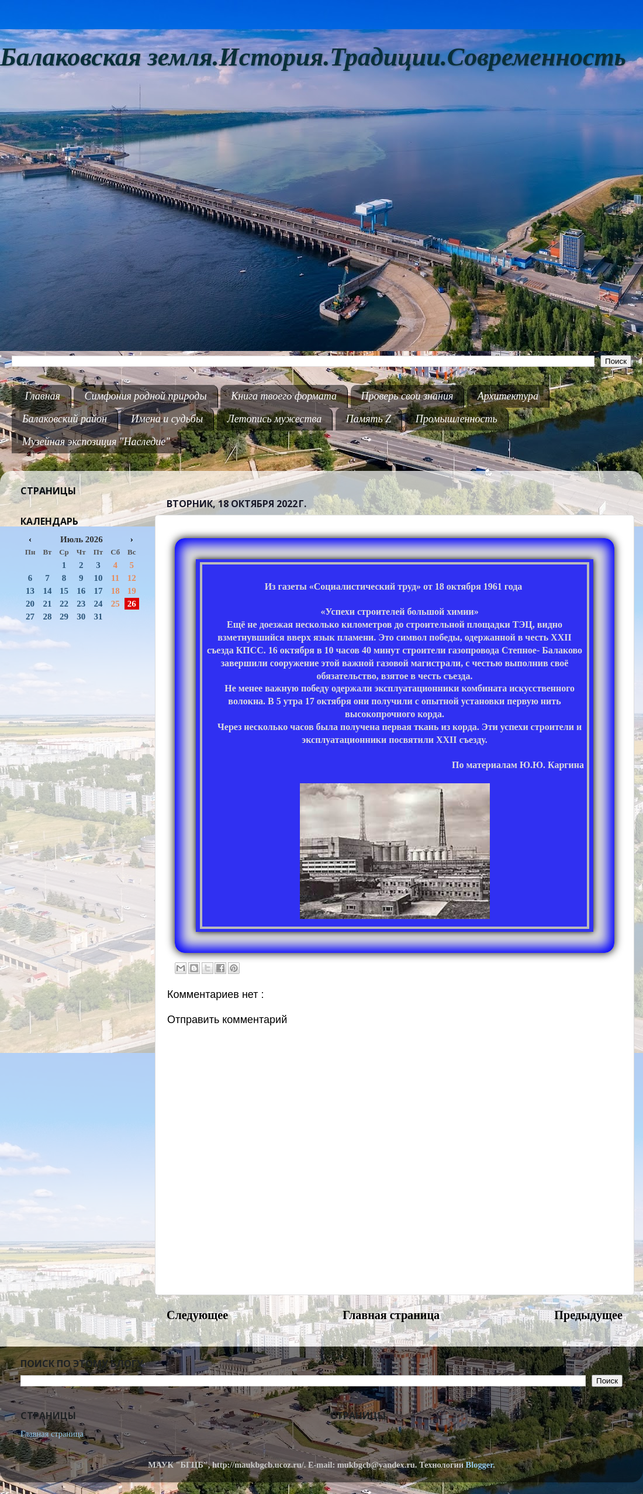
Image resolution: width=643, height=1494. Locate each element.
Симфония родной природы (145, 396)
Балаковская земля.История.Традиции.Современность (313, 57)
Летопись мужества (274, 419)
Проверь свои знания (407, 396)
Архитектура (508, 396)
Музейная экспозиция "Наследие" (96, 441)
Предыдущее (588, 1315)
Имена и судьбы (167, 419)
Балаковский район (64, 419)
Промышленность (456, 419)
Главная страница (391, 1315)
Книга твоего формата (284, 396)
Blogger (479, 1464)
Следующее (197, 1315)
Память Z (369, 419)
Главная (42, 396)
